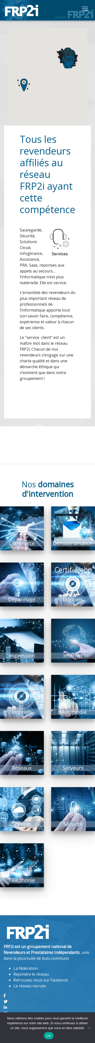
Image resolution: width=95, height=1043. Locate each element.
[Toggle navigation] (85, 8)
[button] (23, 85)
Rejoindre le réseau (31, 974)
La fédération (25, 968)
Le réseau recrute (29, 986)
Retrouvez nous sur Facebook (40, 980)
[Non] (88, 1027)
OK (48, 1036)
